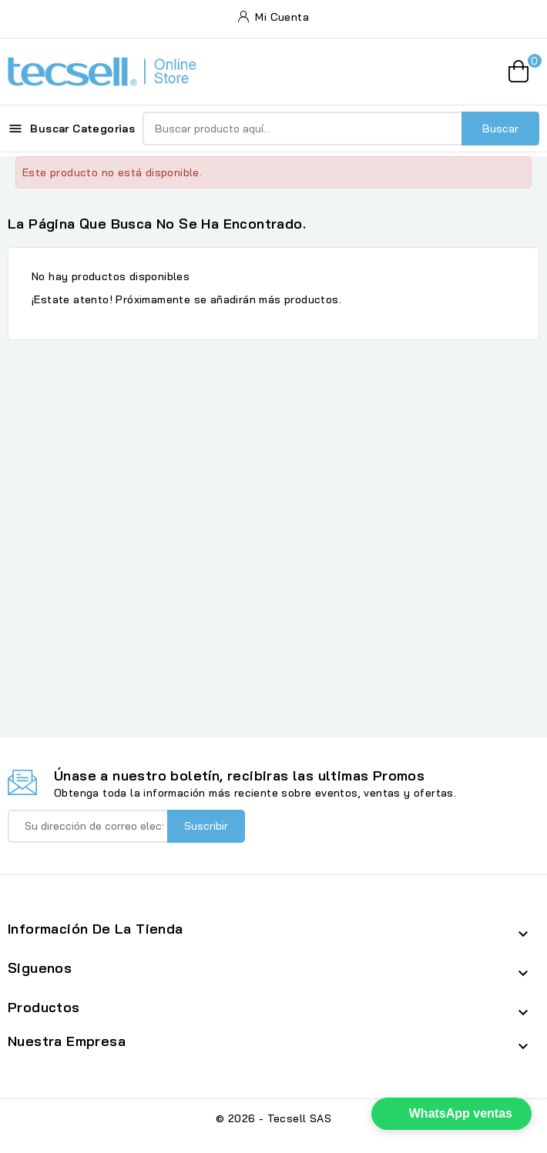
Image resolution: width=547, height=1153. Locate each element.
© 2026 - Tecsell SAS (273, 1118)
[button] (451, 1114)
